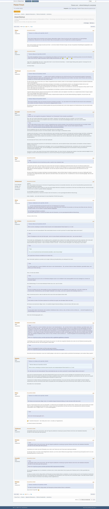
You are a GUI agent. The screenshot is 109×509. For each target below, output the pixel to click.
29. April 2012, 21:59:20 (31, 481)
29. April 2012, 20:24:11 (31, 30)
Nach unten (16, 26)
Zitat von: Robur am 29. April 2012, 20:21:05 (37, 223)
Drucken (93, 26)
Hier (28, 489)
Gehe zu (76, 499)
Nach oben (16, 494)
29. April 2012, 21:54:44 (31, 458)
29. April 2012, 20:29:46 (31, 111)
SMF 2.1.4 (14, 507)
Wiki (70, 8)
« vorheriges (86, 23)
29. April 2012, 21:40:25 (31, 428)
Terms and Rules (88, 507)
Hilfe (84, 507)
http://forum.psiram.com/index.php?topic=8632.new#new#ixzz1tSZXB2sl (48, 127)
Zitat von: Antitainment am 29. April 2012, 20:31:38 (38, 202)
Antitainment (18, 181)
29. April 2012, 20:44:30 (31, 221)
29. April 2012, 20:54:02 (31, 322)
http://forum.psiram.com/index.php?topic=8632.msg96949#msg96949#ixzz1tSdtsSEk (51, 337)
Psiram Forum (19, 5)
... (29, 26)
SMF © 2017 (19, 507)
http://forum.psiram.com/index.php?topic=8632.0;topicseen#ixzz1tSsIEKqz (48, 466)
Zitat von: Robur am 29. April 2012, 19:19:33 (37, 73)
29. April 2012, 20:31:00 (31, 157)
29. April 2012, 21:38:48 (31, 392)
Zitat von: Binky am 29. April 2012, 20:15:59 (37, 54)
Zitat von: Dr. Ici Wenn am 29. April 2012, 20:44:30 (38, 361)
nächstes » (92, 23)
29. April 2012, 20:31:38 (31, 181)
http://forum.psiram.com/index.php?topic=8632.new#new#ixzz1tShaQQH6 (48, 349)
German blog (74, 8)
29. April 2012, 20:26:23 (31, 51)
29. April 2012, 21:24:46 (31, 358)
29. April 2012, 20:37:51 (31, 200)
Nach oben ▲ (94, 507)
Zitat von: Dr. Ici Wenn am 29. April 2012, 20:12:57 (38, 33)
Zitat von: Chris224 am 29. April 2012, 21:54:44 (38, 484)
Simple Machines (24, 507)
